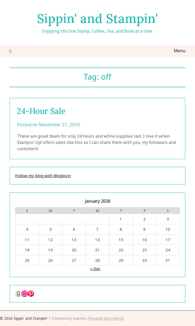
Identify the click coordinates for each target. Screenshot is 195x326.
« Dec (95, 268)
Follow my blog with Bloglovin (43, 175)
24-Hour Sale (41, 111)
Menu (179, 51)
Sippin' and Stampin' (97, 18)
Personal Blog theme (106, 318)
